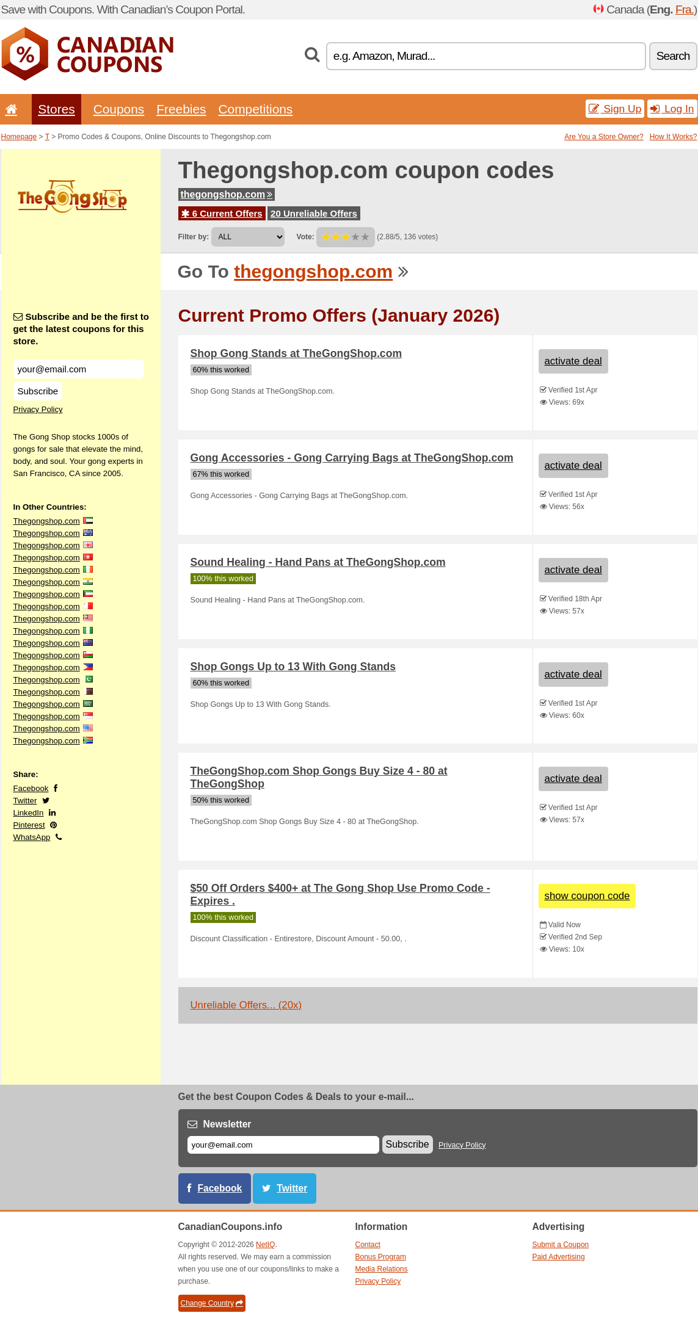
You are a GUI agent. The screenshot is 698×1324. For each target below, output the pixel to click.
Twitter (25, 800)
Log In (672, 109)
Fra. (684, 9)
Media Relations (381, 1269)
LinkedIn (28, 812)
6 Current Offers (222, 213)
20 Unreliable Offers (314, 213)
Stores (56, 109)
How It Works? (673, 136)
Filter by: (193, 237)
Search (673, 55)
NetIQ (265, 1244)
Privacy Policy (38, 409)
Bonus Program (380, 1257)
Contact (367, 1244)
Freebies (181, 109)
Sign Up (615, 109)
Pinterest (29, 825)
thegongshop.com (227, 194)
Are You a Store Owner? (603, 136)
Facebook (31, 788)
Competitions (255, 109)
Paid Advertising (559, 1257)
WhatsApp (32, 837)
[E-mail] (283, 1145)
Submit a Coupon (561, 1244)
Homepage (19, 136)
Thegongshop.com (46, 521)
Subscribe (38, 391)
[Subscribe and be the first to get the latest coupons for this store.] (78, 369)
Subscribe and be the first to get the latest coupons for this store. (81, 328)
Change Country (212, 1303)
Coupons (119, 109)
